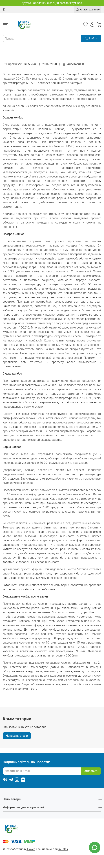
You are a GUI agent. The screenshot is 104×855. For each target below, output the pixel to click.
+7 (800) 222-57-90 (89, 9)
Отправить (91, 771)
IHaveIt (30, 849)
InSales (63, 849)
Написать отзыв (17, 735)
